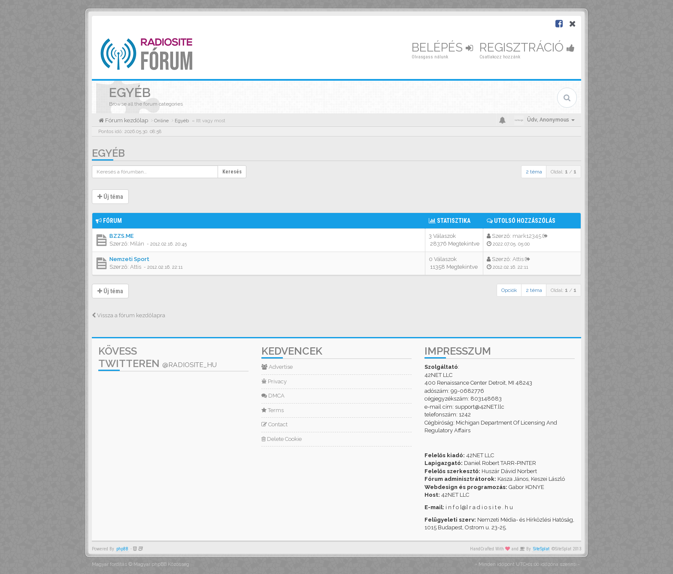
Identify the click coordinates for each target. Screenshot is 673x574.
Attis (135, 267)
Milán (137, 243)
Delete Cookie (281, 439)
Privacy (274, 381)
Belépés (442, 47)
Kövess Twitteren (157, 357)
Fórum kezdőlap (126, 120)
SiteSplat (541, 549)
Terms (272, 410)
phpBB (122, 549)
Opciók (509, 290)
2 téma (534, 172)
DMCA (273, 395)
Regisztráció (527, 47)
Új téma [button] (110, 196)
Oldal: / (563, 172)
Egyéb (108, 153)
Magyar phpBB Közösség (161, 564)
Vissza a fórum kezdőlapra (128, 315)
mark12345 (526, 236)
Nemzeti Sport (129, 259)
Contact (274, 424)
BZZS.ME (121, 236)
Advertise (277, 367)
